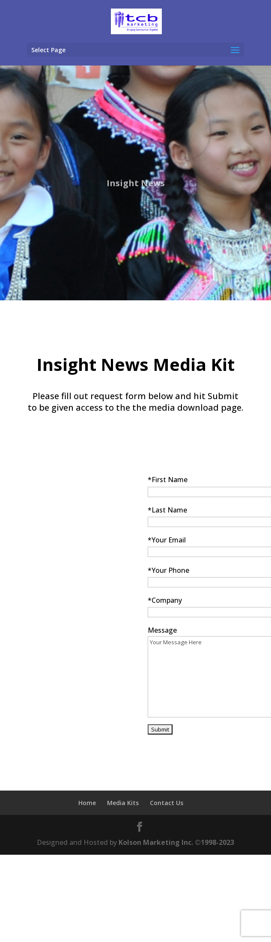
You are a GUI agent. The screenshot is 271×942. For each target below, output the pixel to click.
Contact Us (166, 803)
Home (87, 803)
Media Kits (123, 803)
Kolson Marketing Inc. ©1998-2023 (176, 842)
